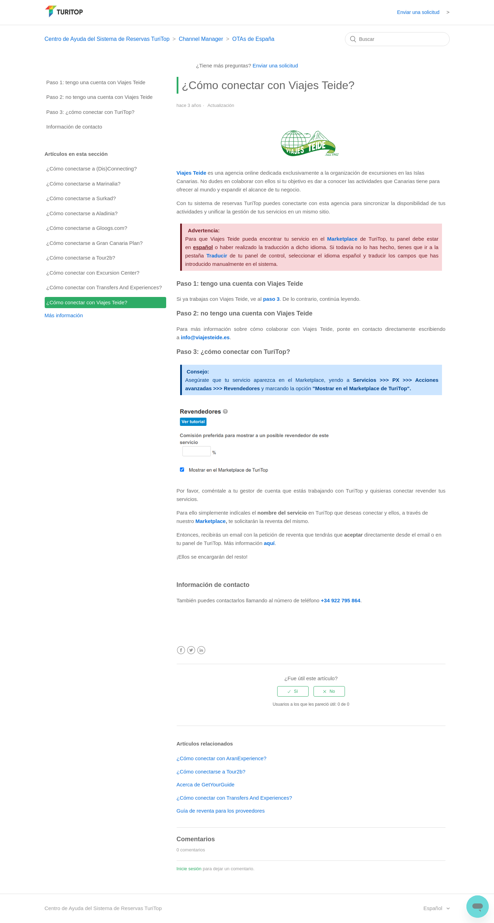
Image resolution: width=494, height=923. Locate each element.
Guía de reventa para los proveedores (221, 811)
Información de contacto (74, 127)
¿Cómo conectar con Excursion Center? (93, 273)
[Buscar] (397, 39)
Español (433, 908)
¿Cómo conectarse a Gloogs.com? (86, 228)
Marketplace (211, 521)
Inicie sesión (189, 868)
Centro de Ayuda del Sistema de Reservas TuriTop (107, 39)
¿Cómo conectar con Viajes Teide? (86, 302)
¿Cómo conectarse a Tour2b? (80, 258)
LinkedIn (201, 650)
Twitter (191, 650)
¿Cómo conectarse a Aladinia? (82, 213)
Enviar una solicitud (418, 12)
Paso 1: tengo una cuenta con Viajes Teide (96, 82)
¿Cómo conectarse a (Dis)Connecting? (91, 169)
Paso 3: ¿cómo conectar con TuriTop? (90, 112)
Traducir (216, 256)
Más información (64, 315)
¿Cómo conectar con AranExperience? (222, 758)
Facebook (181, 650)
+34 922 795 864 (340, 600)
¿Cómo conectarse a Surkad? (81, 198)
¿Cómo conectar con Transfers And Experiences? (104, 287)
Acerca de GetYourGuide (206, 784)
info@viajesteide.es (205, 337)
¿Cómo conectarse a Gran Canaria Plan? (94, 243)
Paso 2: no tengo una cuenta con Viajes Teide (99, 97)
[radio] (293, 691)
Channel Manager (201, 39)
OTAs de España (253, 39)
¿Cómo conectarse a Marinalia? (83, 184)
